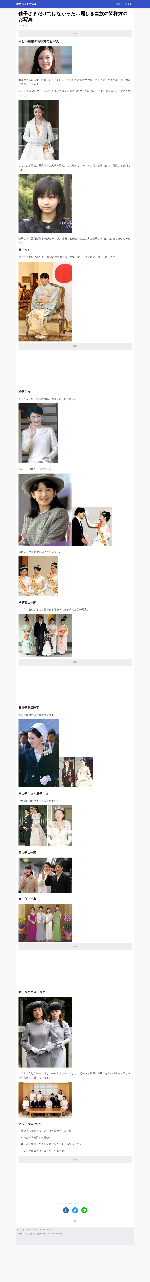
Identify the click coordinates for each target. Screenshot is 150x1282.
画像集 (128, 4)
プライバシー (52, 1271)
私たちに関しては (24, 1271)
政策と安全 (37, 1271)
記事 (118, 4)
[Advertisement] (75, 55)
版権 (60, 1271)
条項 (44, 1271)
